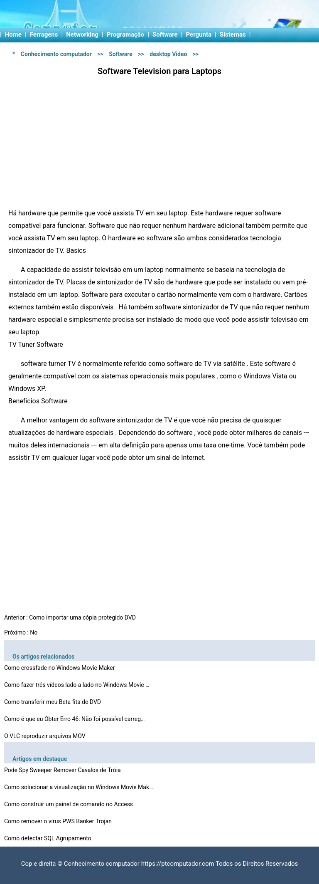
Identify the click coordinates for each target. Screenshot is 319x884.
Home (13, 34)
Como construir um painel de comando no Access (69, 804)
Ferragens (44, 34)
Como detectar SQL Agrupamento (48, 838)
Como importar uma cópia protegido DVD (83, 617)
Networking (82, 34)
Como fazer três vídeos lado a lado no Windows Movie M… (79, 685)
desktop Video (168, 54)
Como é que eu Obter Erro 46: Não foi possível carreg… (74, 719)
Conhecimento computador (56, 54)
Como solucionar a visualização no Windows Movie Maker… (79, 787)
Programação (126, 34)
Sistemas (233, 34)
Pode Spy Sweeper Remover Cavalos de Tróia (63, 770)
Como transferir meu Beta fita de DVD (53, 702)
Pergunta (199, 34)
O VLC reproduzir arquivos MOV (45, 736)
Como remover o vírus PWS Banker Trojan (58, 821)
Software (165, 34)
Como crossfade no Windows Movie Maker (60, 667)
